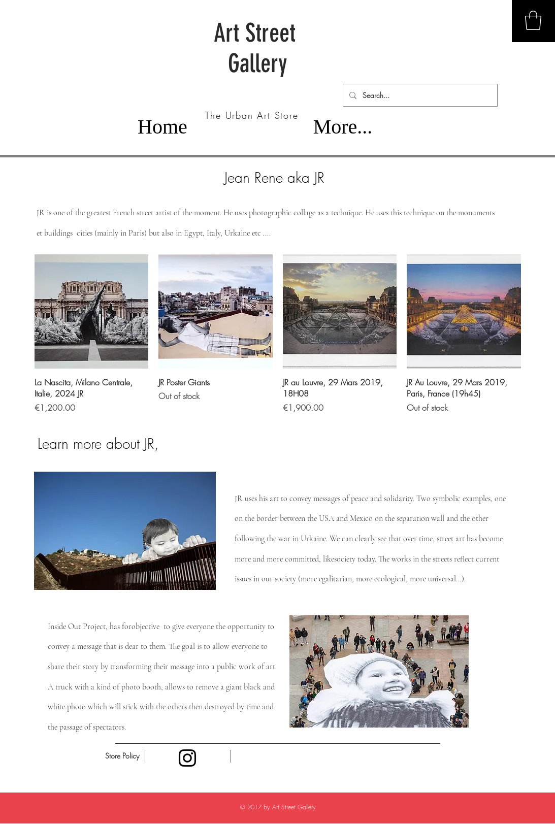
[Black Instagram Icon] (187, 758)
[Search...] (419, 95)
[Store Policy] (122, 755)
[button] (533, 20)
